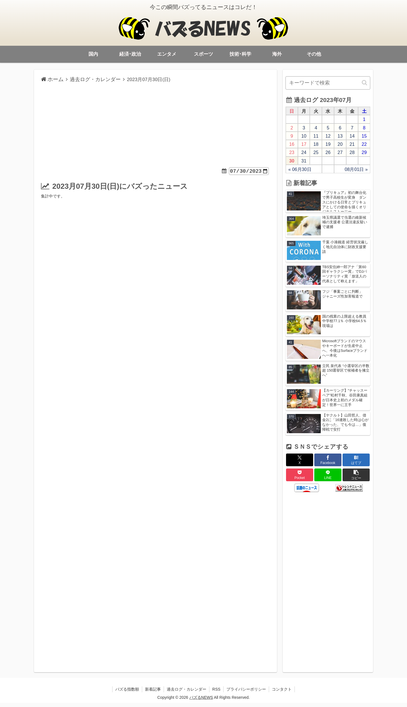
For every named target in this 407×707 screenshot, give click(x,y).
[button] (365, 82)
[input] (327, 83)
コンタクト (282, 693)
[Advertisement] (155, 125)
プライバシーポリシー (246, 693)
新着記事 (153, 693)
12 (327, 135)
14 (352, 135)
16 (291, 144)
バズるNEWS (201, 701)
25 (316, 152)
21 (352, 144)
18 (316, 144)
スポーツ (203, 54)
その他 (314, 54)
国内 (93, 54)
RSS (216, 693)
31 (303, 160)
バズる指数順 (127, 693)
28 (352, 152)
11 (316, 135)
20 (340, 144)
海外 (277, 54)
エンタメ (166, 54)
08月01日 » (356, 169)
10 (303, 135)
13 (340, 135)
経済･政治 (130, 54)
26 (327, 152)
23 (291, 152)
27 (340, 152)
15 (364, 135)
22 (364, 144)
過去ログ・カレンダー (186, 693)
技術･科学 (240, 54)
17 (303, 144)
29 (364, 152)
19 (327, 144)
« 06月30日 (299, 169)
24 (303, 152)
